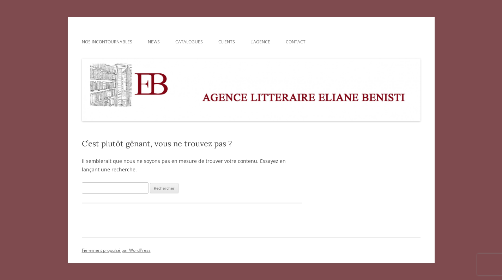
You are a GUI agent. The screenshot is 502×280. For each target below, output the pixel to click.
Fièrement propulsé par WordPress (116, 250)
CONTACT (296, 42)
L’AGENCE (260, 42)
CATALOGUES (189, 42)
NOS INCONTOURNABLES (107, 42)
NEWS (154, 42)
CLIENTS (226, 42)
